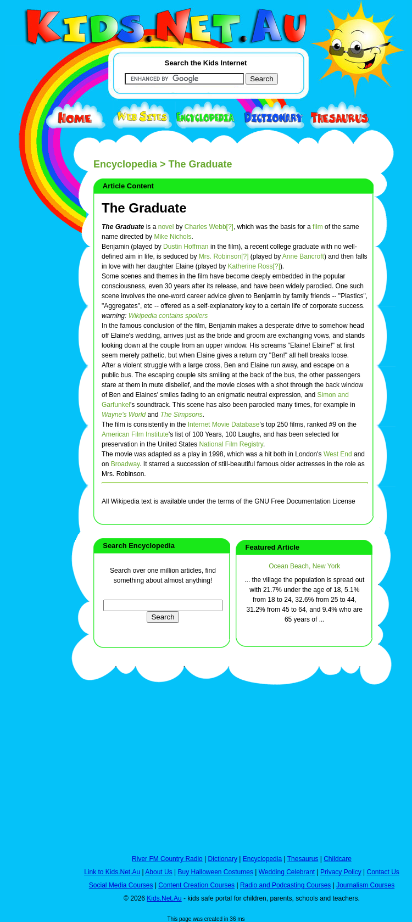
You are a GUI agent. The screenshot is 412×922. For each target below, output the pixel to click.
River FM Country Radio (167, 859)
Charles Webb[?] (209, 227)
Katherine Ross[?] (253, 266)
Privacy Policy (340, 872)
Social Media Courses (121, 885)
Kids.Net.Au (164, 898)
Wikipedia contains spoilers (168, 316)
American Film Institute (135, 434)
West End (338, 454)
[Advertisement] (33, 402)
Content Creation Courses (196, 885)
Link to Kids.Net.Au (112, 872)
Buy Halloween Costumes (215, 872)
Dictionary (222, 859)
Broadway (125, 464)
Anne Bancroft (303, 256)
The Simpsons (181, 414)
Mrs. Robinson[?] (224, 256)
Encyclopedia (125, 164)
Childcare (338, 859)
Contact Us (382, 872)
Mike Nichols (172, 237)
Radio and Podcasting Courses (285, 885)
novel (166, 227)
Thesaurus (303, 859)
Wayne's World (124, 414)
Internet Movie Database (224, 424)
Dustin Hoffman (185, 246)
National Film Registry (231, 444)
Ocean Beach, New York (304, 566)
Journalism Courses (365, 885)
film (318, 227)
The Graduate (144, 207)
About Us (158, 872)
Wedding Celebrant (287, 872)
